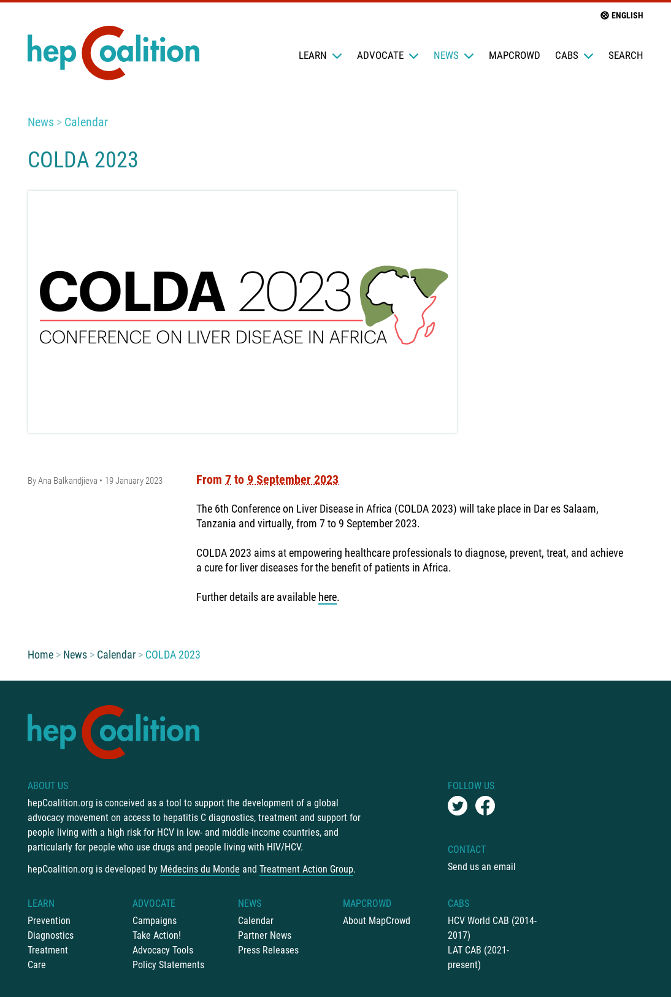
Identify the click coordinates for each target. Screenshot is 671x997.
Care (37, 965)
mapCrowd (514, 55)
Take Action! (156, 935)
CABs (574, 55)
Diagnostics (51, 935)
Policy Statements (168, 965)
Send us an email (482, 867)
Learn (320, 55)
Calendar (86, 122)
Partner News (264, 935)
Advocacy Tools (162, 950)
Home (40, 654)
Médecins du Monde (200, 869)
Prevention (49, 920)
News (454, 55)
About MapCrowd (376, 920)
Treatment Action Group (306, 869)
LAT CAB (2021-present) (478, 957)
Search (625, 55)
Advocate (388, 55)
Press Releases (268, 950)
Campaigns (154, 920)
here (327, 596)
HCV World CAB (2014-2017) (492, 928)
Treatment (48, 950)
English (621, 15)
